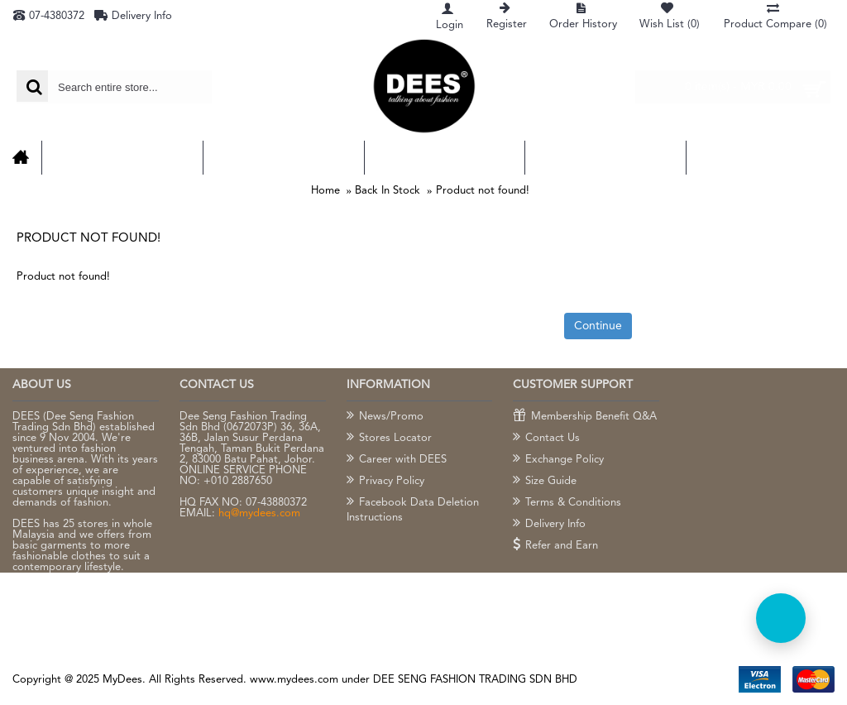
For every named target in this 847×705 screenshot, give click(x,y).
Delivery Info (549, 524)
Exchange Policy (558, 460)
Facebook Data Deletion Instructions (413, 509)
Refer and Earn (555, 546)
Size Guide (545, 481)
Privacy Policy (385, 481)
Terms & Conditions (567, 503)
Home (325, 190)
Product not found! (482, 190)
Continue (598, 326)
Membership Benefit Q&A (585, 417)
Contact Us (546, 438)
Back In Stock (387, 190)
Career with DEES (397, 460)
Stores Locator (389, 438)
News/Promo (385, 417)
